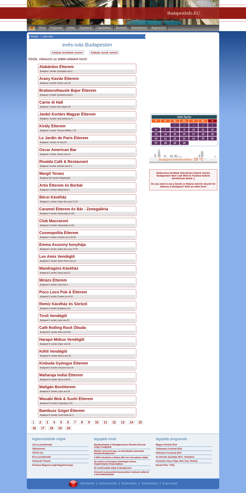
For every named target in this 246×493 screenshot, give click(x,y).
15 (140, 422)
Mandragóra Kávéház (58, 268)
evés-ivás (48, 36)
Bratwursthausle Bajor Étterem (67, 90)
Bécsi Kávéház (52, 197)
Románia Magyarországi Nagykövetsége (52, 465)
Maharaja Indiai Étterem (61, 375)
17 (42, 428)
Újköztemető (38, 449)
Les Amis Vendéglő (57, 256)
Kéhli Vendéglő (53, 351)
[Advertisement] (183, 81)
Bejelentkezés (139, 27)
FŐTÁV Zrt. (38, 453)
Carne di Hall (51, 102)
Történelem (149, 483)
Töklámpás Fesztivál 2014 (169, 449)
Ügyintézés (86, 27)
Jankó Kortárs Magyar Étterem (67, 114)
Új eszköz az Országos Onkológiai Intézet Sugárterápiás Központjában (115, 462)
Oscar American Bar (58, 150)
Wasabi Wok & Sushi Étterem (66, 399)
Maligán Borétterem (57, 387)
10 (97, 422)
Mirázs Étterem (53, 280)
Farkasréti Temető (41, 461)
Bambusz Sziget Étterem (62, 410)
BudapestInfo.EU (183, 13)
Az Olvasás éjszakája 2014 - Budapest (175, 457)
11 (105, 422)
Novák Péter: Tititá (165, 465)
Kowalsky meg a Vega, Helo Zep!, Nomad (176, 461)
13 (123, 422)
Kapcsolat (169, 483)
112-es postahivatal (42, 444)
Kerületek (121, 27)
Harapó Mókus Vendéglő (61, 339)
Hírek (42, 27)
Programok (56, 27)
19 (60, 428)
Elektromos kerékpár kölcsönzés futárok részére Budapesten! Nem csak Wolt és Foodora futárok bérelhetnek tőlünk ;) (183, 176)
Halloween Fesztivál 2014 (168, 453)
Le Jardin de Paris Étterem (63, 138)
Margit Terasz (51, 173)
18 (51, 428)
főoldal (34, 36)
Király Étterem (52, 126)
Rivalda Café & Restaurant (63, 161)
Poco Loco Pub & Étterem (63, 292)
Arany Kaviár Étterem (59, 78)
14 (131, 422)
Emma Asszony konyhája (62, 244)
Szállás (71, 27)
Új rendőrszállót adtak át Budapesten (113, 468)
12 (114, 422)
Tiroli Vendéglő (53, 316)
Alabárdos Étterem (56, 67)
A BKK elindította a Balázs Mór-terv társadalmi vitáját (121, 457)
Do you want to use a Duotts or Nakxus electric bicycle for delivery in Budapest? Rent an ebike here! (183, 185)
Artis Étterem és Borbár (61, 185)
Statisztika (129, 483)
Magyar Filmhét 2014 (166, 444)
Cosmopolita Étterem (58, 233)
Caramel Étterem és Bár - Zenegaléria (73, 209)
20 (68, 428)
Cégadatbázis (104, 27)
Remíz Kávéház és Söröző (63, 304)
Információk (108, 483)
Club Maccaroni (53, 221)
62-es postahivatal (41, 457)
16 (34, 428)
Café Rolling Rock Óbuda (62, 327)
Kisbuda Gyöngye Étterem (63, 363)
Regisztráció (158, 27)
